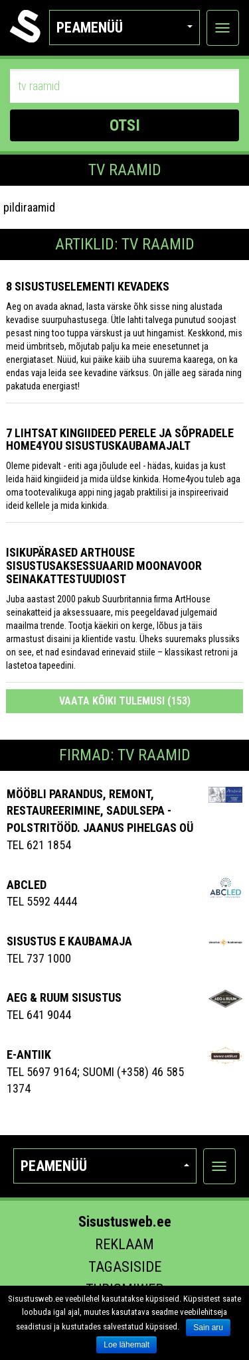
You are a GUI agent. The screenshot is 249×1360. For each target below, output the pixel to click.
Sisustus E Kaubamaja (69, 941)
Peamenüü (124, 27)
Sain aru (208, 1327)
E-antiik (29, 1054)
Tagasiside (124, 1266)
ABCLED (26, 885)
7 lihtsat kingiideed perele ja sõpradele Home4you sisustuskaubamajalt (120, 439)
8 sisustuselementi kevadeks (87, 286)
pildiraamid (29, 207)
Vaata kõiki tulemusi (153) (125, 701)
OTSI (125, 125)
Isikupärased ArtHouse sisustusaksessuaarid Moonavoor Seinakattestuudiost (104, 565)
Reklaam (124, 1244)
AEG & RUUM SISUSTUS (64, 997)
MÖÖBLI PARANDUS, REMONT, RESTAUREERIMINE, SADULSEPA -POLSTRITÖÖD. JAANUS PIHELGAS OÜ (100, 811)
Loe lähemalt (126, 1344)
